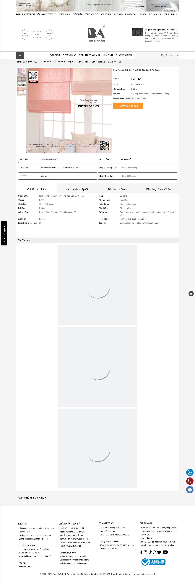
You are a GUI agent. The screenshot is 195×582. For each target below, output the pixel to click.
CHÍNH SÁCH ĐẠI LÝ (69, 524)
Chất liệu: (22, 204)
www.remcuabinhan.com (77, 563)
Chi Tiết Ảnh (24, 240)
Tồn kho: (116, 94)
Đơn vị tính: (117, 84)
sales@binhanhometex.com (77, 560)
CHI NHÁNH (146, 523)
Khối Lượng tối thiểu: (121, 98)
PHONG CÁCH (124, 55)
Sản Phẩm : (25, 159)
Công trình (106, 14)
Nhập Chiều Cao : (107, 176)
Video (166, 14)
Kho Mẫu (118, 14)
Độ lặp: (21, 208)
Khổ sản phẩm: (119, 89)
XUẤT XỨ (108, 55)
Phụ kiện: (103, 208)
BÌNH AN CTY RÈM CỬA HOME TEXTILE (36, 14)
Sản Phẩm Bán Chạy (32, 497)
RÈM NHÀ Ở (69, 55)
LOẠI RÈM (54, 55)
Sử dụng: (103, 212)
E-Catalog (130, 14)
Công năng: (23, 212)
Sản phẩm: (24, 168)
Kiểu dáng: (104, 204)
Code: (21, 200)
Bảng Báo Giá (91, 14)
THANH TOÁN (106, 523)
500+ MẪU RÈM (24, 34)
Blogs (143, 14)
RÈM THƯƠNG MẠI (89, 55)
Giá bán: (116, 79)
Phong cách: (104, 200)
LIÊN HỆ (22, 524)
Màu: (101, 196)
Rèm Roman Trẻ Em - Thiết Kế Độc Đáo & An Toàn (136, 70)
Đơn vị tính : (104, 159)
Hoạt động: (104, 219)
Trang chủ (64, 14)
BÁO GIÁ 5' (50, 34)
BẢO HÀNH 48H (37, 34)
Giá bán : (23, 176)
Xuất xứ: (22, 219)
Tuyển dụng (155, 14)
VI (176, 14)
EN (172, 14)
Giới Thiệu (77, 14)
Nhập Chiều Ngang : (108, 168)
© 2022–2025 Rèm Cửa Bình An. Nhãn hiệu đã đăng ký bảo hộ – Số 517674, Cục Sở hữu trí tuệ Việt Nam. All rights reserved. (97, 574)
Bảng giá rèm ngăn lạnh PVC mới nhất (161, 30)
